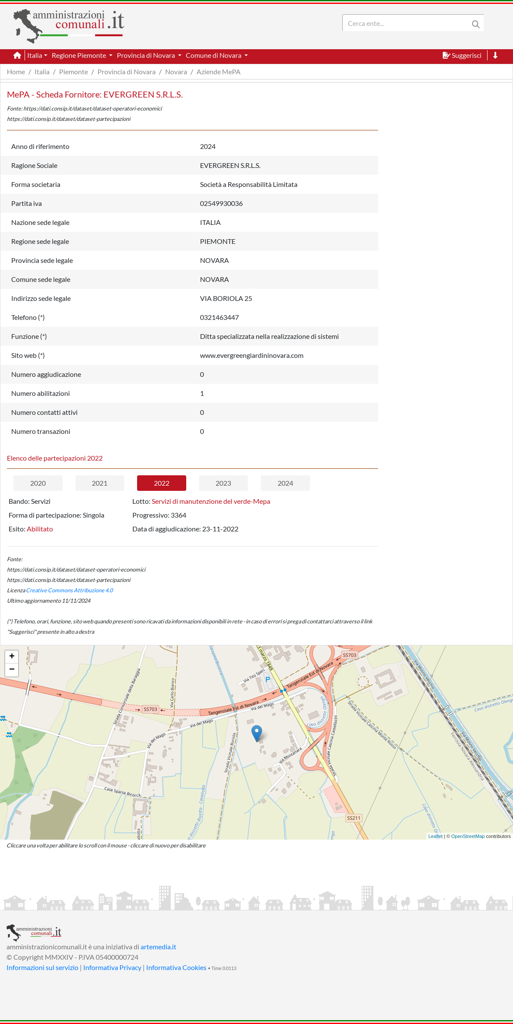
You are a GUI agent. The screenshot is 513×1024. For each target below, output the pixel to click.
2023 (223, 483)
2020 (38, 483)
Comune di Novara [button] (214, 55)
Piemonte (73, 71)
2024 (285, 483)
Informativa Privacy (112, 967)
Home (16, 71)
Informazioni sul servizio (42, 967)
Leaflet (436, 836)
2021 (99, 483)
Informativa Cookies (176, 967)
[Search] (407, 23)
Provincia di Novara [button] (146, 55)
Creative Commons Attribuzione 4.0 (69, 590)
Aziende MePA (219, 71)
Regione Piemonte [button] (79, 55)
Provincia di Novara (126, 71)
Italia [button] (34, 55)
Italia (42, 71)
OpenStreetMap (468, 836)
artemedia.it (158, 946)
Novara (176, 71)
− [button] (12, 670)
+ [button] (12, 657)
